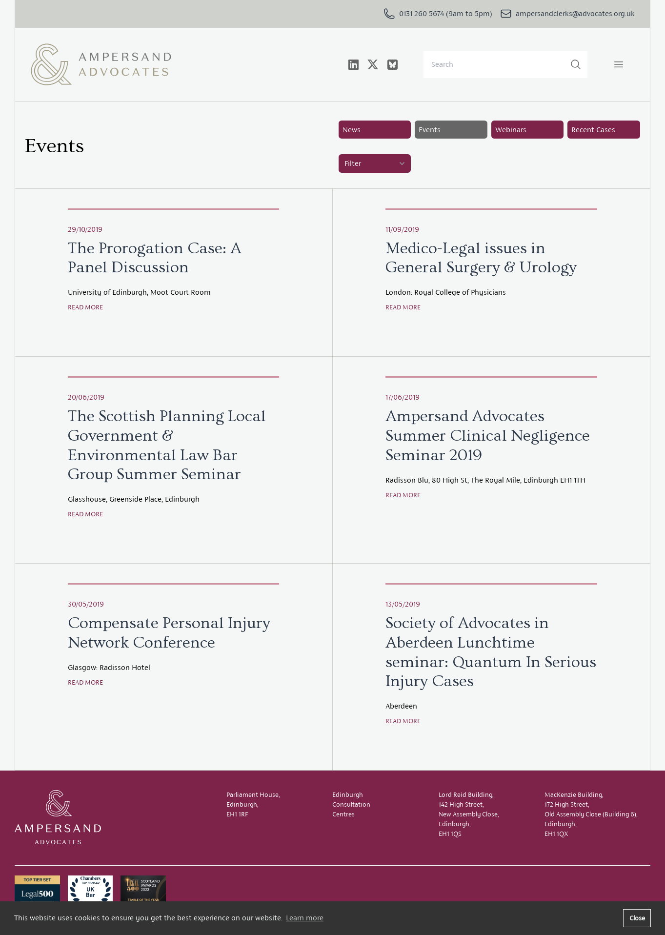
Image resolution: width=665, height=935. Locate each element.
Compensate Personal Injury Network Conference (169, 633)
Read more (85, 307)
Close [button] (637, 918)
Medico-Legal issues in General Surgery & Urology (481, 258)
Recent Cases (593, 129)
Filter (375, 163)
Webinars (510, 129)
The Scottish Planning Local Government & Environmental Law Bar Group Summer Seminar (167, 445)
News (352, 129)
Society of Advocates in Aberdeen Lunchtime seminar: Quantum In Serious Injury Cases (490, 652)
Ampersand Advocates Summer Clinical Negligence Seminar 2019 (487, 435)
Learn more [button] (304, 918)
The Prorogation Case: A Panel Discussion (155, 258)
